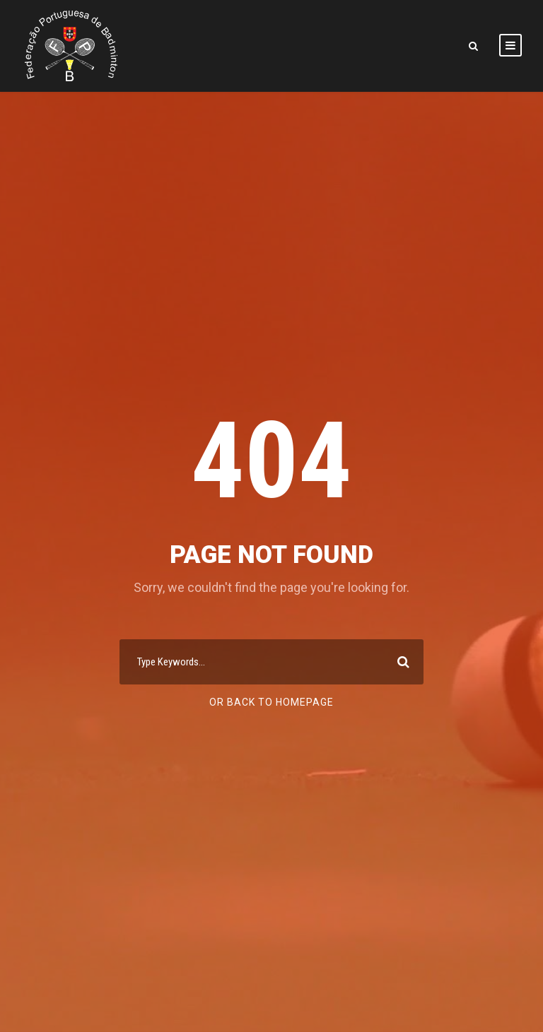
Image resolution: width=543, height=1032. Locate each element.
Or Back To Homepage (271, 702)
